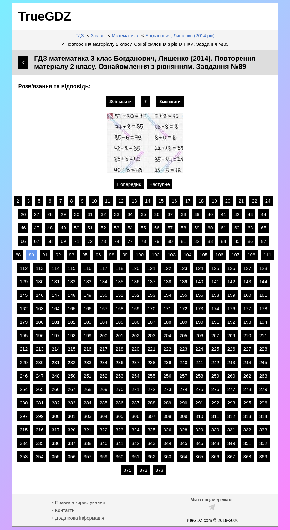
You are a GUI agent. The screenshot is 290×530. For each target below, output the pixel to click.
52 (103, 227)
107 (235, 254)
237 (135, 362)
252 (103, 375)
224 (199, 349)
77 (130, 241)
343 (151, 443)
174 (215, 308)
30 (76, 214)
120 (135, 268)
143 (247, 281)
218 (119, 349)
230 (39, 362)
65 (263, 227)
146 (39, 295)
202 (135, 335)
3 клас (97, 35)
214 (55, 349)
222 (167, 349)
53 (117, 227)
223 (183, 349)
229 (24, 362)
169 (135, 308)
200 (103, 335)
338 (87, 443)
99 (125, 254)
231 (55, 362)
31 (90, 214)
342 (135, 443)
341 (119, 443)
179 (24, 322)
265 (39, 389)
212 (24, 349)
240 (183, 362)
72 (90, 241)
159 (231, 295)
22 (254, 200)
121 (151, 268)
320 (71, 429)
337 (71, 443)
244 (247, 362)
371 (127, 470)
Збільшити (120, 101)
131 (55, 281)
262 (247, 375)
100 (140, 254)
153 (151, 295)
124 (199, 268)
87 (263, 241)
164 (55, 308)
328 (183, 429)
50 (76, 227)
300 (55, 416)
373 (159, 470)
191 (215, 322)
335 (39, 443)
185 (119, 322)
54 (130, 227)
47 (36, 227)
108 (251, 254)
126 (231, 268)
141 (215, 281)
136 (135, 281)
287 (135, 402)
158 (215, 295)
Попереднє (129, 184)
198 (71, 335)
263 (263, 375)
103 (172, 254)
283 (71, 402)
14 (147, 200)
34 (130, 214)
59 (197, 227)
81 (183, 241)
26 (23, 214)
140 (199, 281)
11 (107, 200)
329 (199, 429)
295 (247, 402)
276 (215, 389)
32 (103, 214)
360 (119, 456)
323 (119, 429)
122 (167, 268)
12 (121, 200)
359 (103, 456)
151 (119, 295)
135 (119, 281)
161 (263, 295)
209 (231, 335)
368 (247, 456)
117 (103, 268)
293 (231, 402)
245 (263, 362)
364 (183, 456)
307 (151, 416)
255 (151, 375)
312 (231, 416)
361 (135, 456)
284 (87, 402)
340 (103, 443)
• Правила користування (78, 502)
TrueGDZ (44, 16)
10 (94, 200)
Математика (125, 35)
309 (183, 416)
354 (39, 456)
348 (215, 443)
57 (170, 227)
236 (119, 362)
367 (231, 456)
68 (50, 241)
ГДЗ (79, 35)
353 (24, 456)
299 (39, 416)
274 (183, 389)
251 (87, 375)
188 (167, 322)
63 (250, 227)
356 (71, 456)
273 (167, 389)
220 (135, 349)
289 (167, 402)
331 (231, 429)
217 (103, 349)
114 (55, 268)
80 (170, 241)
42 (237, 214)
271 (135, 389)
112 (24, 268)
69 (63, 241)
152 (135, 295)
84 (223, 241)
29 (63, 214)
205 (183, 335)
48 (50, 227)
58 (183, 227)
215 (71, 349)
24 (268, 200)
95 (85, 254)
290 (183, 402)
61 (223, 227)
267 (71, 389)
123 (183, 268)
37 (170, 214)
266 (55, 389)
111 (267, 254)
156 (199, 295)
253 (119, 375)
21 (241, 200)
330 (215, 429)
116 (87, 268)
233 (87, 362)
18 (201, 200)
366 (215, 456)
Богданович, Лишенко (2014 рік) (180, 35)
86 (250, 241)
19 (214, 200)
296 (263, 402)
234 (103, 362)
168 (119, 308)
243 (231, 362)
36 (157, 214)
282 (55, 402)
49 (63, 227)
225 (215, 349)
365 (199, 456)
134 (103, 281)
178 (263, 308)
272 (151, 389)
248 (55, 375)
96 (98, 254)
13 (134, 200)
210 (247, 335)
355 (55, 456)
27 (36, 214)
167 (103, 308)
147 (55, 295)
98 (111, 254)
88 (18, 254)
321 (87, 429)
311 (215, 416)
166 (87, 308)
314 (263, 416)
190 (199, 322)
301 (71, 416)
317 (55, 429)
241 (199, 362)
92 (58, 254)
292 (215, 402)
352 (263, 443)
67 (36, 241)
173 (199, 308)
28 (50, 214)
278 (247, 389)
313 (247, 416)
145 (24, 295)
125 (215, 268)
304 (103, 416)
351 (247, 443)
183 (87, 322)
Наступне (159, 184)
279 (263, 389)
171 (167, 308)
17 (188, 200)
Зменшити (170, 101)
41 (223, 214)
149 (87, 295)
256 (167, 375)
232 (71, 362)
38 (183, 214)
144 (263, 281)
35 (143, 214)
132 (71, 281)
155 (183, 295)
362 (151, 456)
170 (151, 308)
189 (183, 322)
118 (119, 268)
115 (71, 268)
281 (39, 402)
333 (263, 429)
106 (219, 254)
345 (183, 443)
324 (135, 429)
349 (231, 443)
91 (45, 254)
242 (215, 362)
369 (263, 456)
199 (87, 335)
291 (199, 402)
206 (199, 335)
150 (103, 295)
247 (39, 375)
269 (103, 389)
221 (151, 349)
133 (87, 281)
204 (167, 335)
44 (263, 214)
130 (39, 281)
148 (71, 295)
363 (167, 456)
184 (103, 322)
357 (87, 456)
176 (231, 308)
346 (199, 443)
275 (199, 389)
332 (247, 429)
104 (187, 254)
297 (24, 416)
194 (263, 322)
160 (247, 295)
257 (183, 375)
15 (161, 200)
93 (71, 254)
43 (250, 214)
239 (167, 362)
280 (24, 402)
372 (143, 470)
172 (183, 308)
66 (23, 241)
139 (183, 281)
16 (174, 200)
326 (167, 429)
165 (71, 308)
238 (151, 362)
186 (135, 322)
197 (55, 335)
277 (231, 389)
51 (90, 227)
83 (210, 241)
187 (151, 322)
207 (215, 335)
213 (39, 349)
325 (151, 429)
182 (71, 322)
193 (247, 322)
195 (24, 335)
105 (203, 254)
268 (87, 389)
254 (135, 375)
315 (24, 429)
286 (119, 402)
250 (71, 375)
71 (76, 241)
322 (103, 429)
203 (151, 335)
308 (167, 416)
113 (39, 268)
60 (210, 227)
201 (119, 335)
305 (119, 416)
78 (143, 241)
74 (117, 241)
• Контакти (63, 510)
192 (231, 322)
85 (237, 241)
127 (247, 268)
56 (157, 227)
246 (24, 375)
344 (167, 443)
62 (237, 227)
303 (87, 416)
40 (210, 214)
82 (197, 241)
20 (228, 200)
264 (24, 389)
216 (87, 349)
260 (231, 375)
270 (119, 389)
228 (263, 349)
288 (151, 402)
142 (231, 281)
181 (55, 322)
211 (263, 335)
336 (55, 443)
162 (24, 308)
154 (167, 295)
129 (24, 281)
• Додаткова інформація (78, 518)
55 (143, 227)
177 (247, 308)
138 (167, 281)
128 (263, 268)
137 (151, 281)
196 (39, 335)
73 (103, 241)
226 (231, 349)
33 (117, 214)
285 (103, 402)
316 (39, 429)
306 (135, 416)
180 (39, 322)
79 (157, 241)
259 (215, 375)
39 (197, 214)
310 (199, 416)
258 (199, 375)
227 (247, 349)
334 (24, 443)
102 (156, 254)
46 (23, 227)
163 (39, 308)
